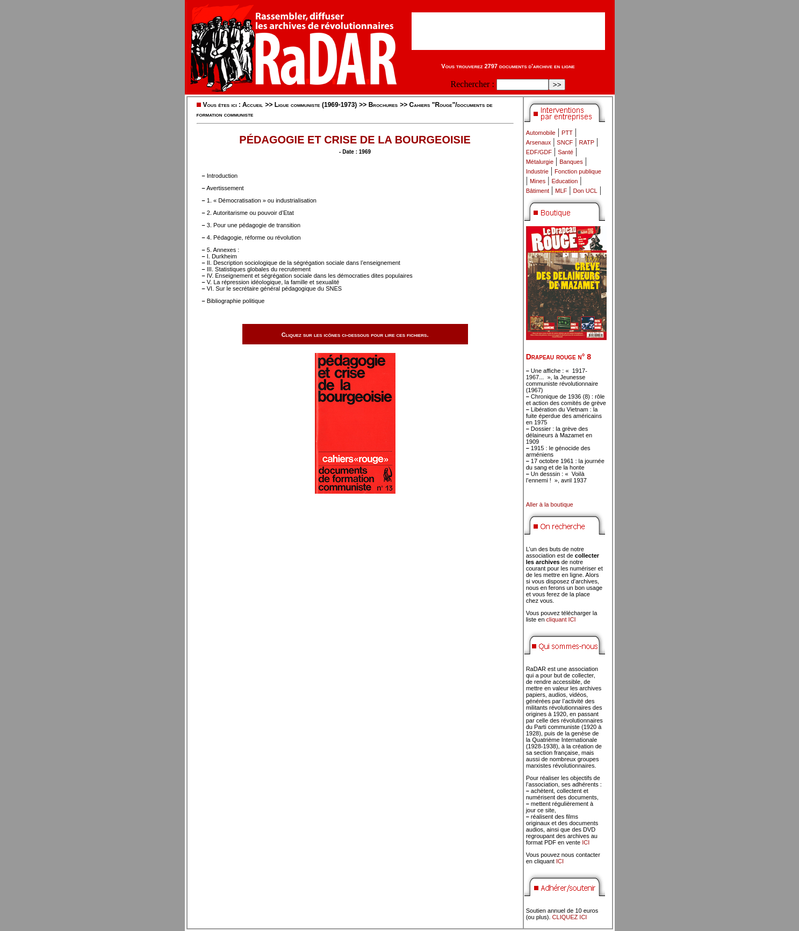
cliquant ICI (561, 619)
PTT (567, 132)
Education (564, 181)
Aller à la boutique (549, 504)
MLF (561, 190)
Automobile (541, 132)
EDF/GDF (539, 152)
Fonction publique (578, 171)
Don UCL (585, 190)
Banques (570, 161)
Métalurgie (539, 161)
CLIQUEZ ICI (569, 917)
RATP (587, 142)
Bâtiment (537, 190)
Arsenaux (538, 142)
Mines (537, 181)
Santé (565, 152)
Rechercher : (472, 84)
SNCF (565, 142)
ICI (585, 842)
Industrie (537, 171)
